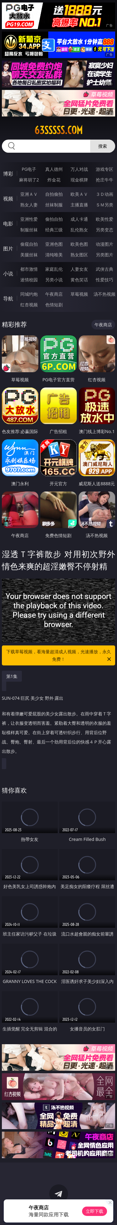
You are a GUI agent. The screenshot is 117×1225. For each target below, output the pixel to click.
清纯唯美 (54, 255)
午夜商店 (54, 294)
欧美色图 (79, 244)
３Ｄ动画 (104, 194)
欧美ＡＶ (79, 194)
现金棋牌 (79, 180)
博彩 (8, 173)
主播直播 (79, 205)
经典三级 (54, 230)
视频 (8, 198)
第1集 (11, 676)
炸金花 (54, 180)
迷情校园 (29, 280)
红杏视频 (29, 305)
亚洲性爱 (29, 219)
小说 (8, 273)
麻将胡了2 (29, 180)
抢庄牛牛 (104, 180)
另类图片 (104, 255)
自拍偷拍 (54, 194)
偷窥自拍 (29, 244)
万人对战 (79, 169)
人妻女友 (79, 269)
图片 (8, 248)
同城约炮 (29, 294)
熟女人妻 (29, 205)
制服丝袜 (29, 230)
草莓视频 (79, 294)
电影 (8, 223)
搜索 (102, 146)
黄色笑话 (79, 280)
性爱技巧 (104, 280)
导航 (8, 298)
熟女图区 (79, 255)
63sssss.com (58, 130)
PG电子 (29, 169)
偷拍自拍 (54, 219)
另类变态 (104, 230)
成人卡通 (79, 219)
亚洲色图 (54, 244)
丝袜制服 (54, 205)
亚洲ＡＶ (29, 194)
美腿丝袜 (29, 255)
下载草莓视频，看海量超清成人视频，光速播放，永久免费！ (59, 656)
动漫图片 (104, 244)
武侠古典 (104, 269)
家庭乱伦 (54, 269)
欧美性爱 (104, 219)
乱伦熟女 (79, 230)
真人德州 (54, 169)
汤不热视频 (104, 294)
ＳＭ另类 (104, 205)
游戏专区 (104, 169)
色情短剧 (54, 305)
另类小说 (54, 280)
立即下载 (94, 1211)
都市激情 (29, 269)
